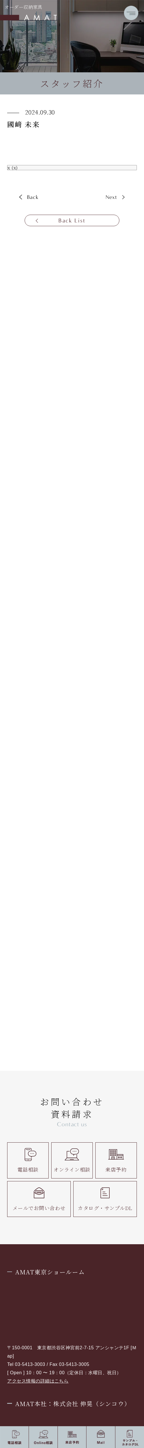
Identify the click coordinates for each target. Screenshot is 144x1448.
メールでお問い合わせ (39, 1198)
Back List (72, 220)
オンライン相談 (72, 1160)
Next (111, 197)
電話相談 (28, 1160)
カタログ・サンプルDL (105, 1198)
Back (33, 197)
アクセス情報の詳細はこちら (37, 1380)
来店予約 (116, 1160)
